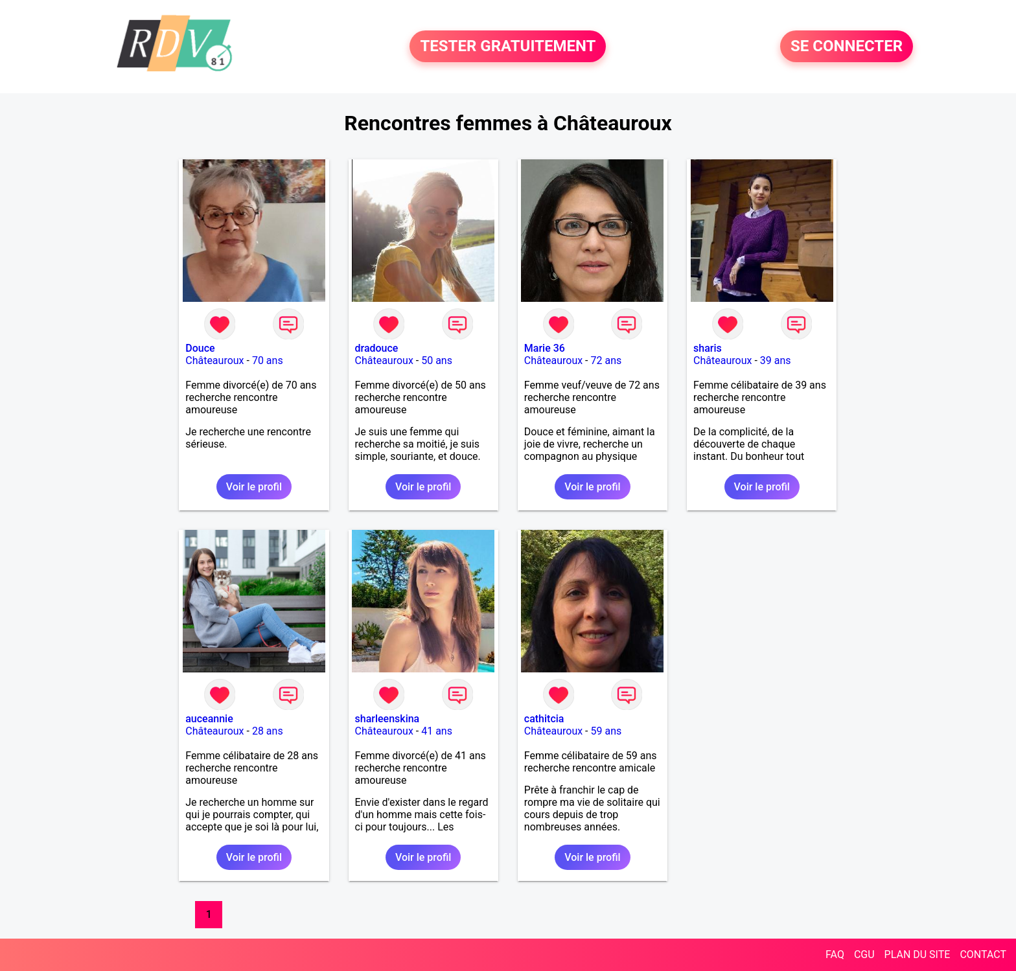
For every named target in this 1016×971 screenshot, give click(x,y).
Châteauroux (214, 360)
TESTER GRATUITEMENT (507, 47)
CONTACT (983, 954)
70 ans (267, 360)
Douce (199, 348)
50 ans (436, 360)
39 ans (775, 360)
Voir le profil (254, 487)
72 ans (606, 360)
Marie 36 (544, 348)
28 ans (267, 731)
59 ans (606, 731)
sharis (707, 348)
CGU (864, 954)
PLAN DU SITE (917, 954)
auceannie (209, 719)
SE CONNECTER (847, 47)
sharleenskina (387, 719)
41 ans (436, 731)
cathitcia (544, 719)
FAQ (835, 954)
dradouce (376, 348)
